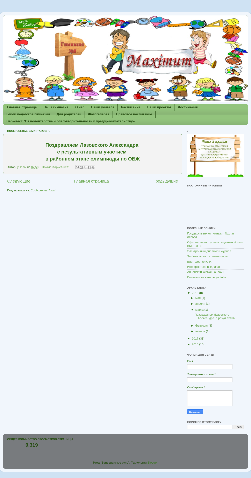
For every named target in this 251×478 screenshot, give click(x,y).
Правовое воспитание (134, 114)
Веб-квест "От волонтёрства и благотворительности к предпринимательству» (70, 121)
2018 (195, 293)
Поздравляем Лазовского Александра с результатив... (216, 316)
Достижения (188, 107)
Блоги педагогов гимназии (28, 114)
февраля (202, 325)
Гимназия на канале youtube (206, 277)
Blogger (153, 462)
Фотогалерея (98, 114)
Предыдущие (165, 181)
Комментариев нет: (56, 167)
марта (200, 309)
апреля (200, 303)
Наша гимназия (55, 107)
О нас (79, 107)
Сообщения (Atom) (43, 190)
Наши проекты (159, 107)
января (200, 331)
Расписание (130, 107)
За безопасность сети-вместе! (207, 256)
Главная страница (22, 107)
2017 (195, 338)
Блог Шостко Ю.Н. (199, 261)
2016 (195, 344)
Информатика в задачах (204, 266)
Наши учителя (102, 107)
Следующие (18, 181)
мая (198, 298)
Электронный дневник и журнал (209, 251)
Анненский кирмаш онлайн (205, 272)
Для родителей (69, 114)
